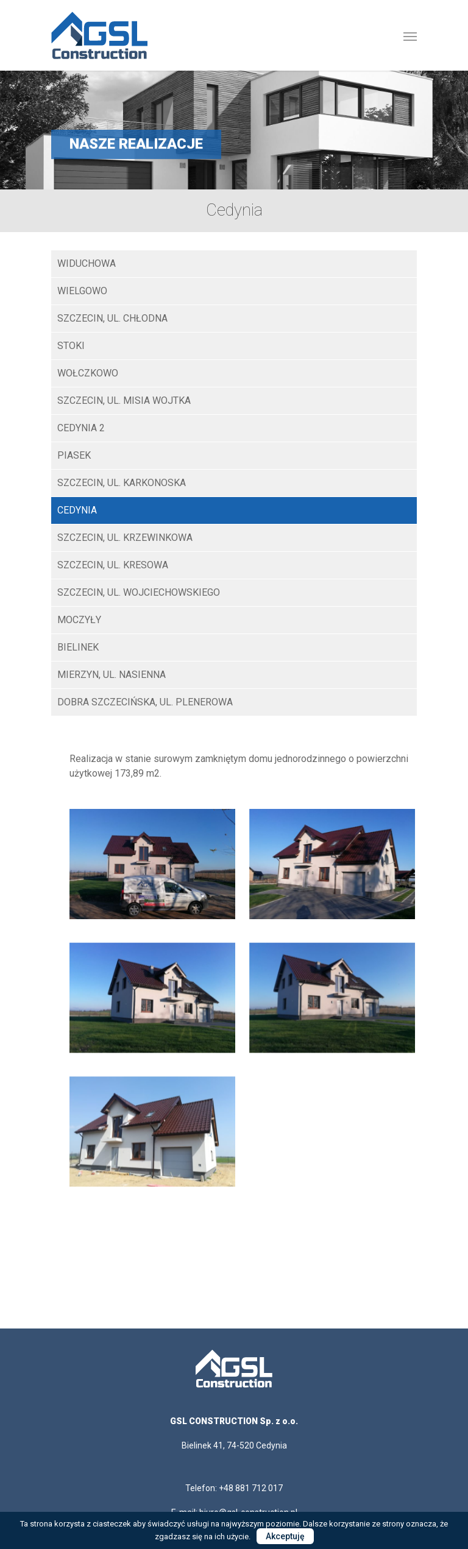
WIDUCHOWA (86, 263)
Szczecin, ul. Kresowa (112, 565)
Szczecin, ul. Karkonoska (121, 483)
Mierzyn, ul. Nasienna (111, 674)
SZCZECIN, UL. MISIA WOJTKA (124, 400)
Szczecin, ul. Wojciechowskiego (138, 592)
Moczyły (79, 620)
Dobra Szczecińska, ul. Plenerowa (145, 702)
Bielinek (78, 647)
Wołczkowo (87, 373)
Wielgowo (82, 291)
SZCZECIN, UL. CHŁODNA (112, 318)
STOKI (71, 345)
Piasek (74, 455)
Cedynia (77, 510)
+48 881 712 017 (251, 1488)
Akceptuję (285, 1536)
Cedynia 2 (81, 428)
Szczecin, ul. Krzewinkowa (125, 537)
